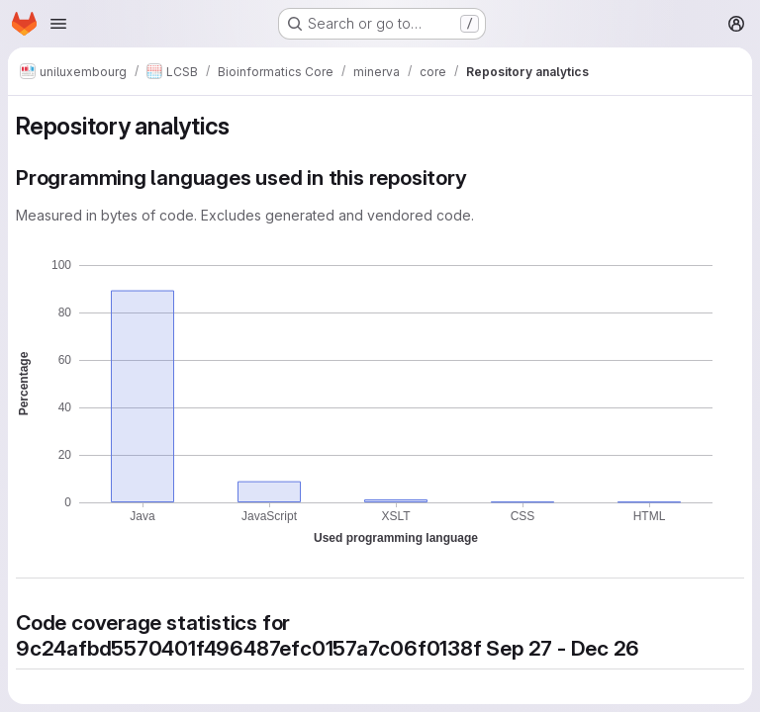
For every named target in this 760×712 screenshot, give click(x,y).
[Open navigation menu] (58, 24)
